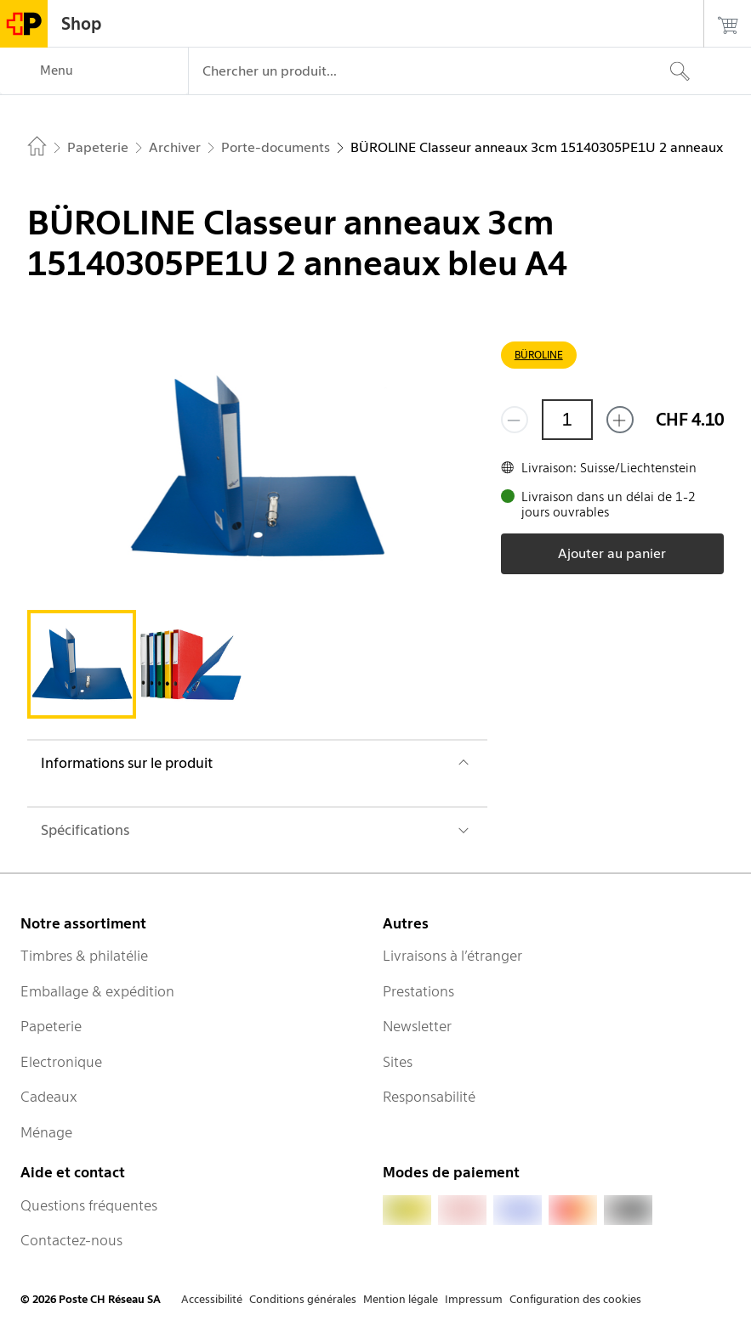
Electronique (61, 1061)
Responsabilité (429, 1096)
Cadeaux (48, 1096)
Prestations (418, 991)
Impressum (474, 1299)
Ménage (46, 1132)
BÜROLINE (539, 354)
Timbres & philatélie (84, 955)
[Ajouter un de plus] (620, 419)
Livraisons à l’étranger (452, 955)
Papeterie (51, 1026)
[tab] (81, 664)
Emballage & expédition (97, 991)
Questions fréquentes (88, 1205)
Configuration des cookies (575, 1299)
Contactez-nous (71, 1240)
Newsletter (417, 1026)
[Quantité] (567, 419)
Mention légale (400, 1299)
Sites (397, 1061)
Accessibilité (211, 1299)
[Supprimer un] (514, 419)
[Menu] (94, 71)
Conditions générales (302, 1299)
